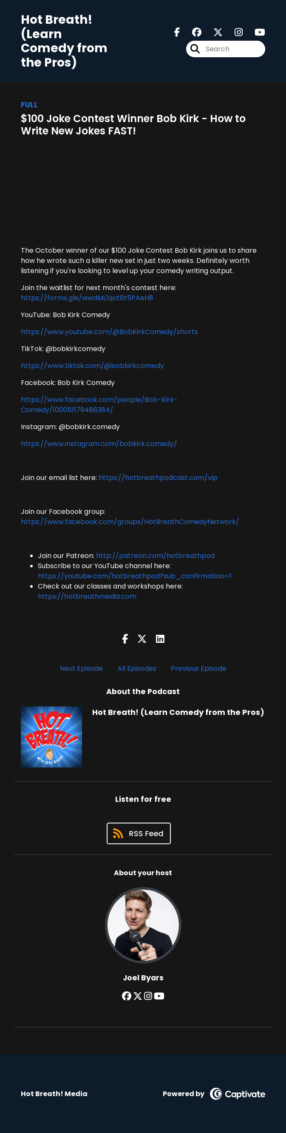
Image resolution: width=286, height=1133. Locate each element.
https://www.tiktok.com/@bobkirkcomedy (92, 366)
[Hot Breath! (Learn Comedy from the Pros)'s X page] (213, 32)
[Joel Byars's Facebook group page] (126, 996)
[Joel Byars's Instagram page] (148, 996)
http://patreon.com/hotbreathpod (155, 556)
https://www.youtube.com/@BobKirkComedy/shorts (109, 332)
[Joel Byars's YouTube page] (159, 996)
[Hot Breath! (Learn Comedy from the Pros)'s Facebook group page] (191, 32)
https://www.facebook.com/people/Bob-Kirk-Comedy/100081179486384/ (99, 405)
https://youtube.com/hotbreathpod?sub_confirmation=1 (135, 576)
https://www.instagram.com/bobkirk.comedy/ (99, 444)
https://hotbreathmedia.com (87, 596)
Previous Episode (199, 668)
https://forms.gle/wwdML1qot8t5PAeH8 (87, 298)
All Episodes (136, 668)
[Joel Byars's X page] (137, 996)
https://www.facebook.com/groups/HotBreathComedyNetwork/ (130, 522)
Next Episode (81, 668)
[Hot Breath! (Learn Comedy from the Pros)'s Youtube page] (254, 32)
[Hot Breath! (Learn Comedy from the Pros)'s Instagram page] (233, 32)
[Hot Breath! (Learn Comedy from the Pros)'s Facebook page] (177, 32)
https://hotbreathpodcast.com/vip (158, 478)
